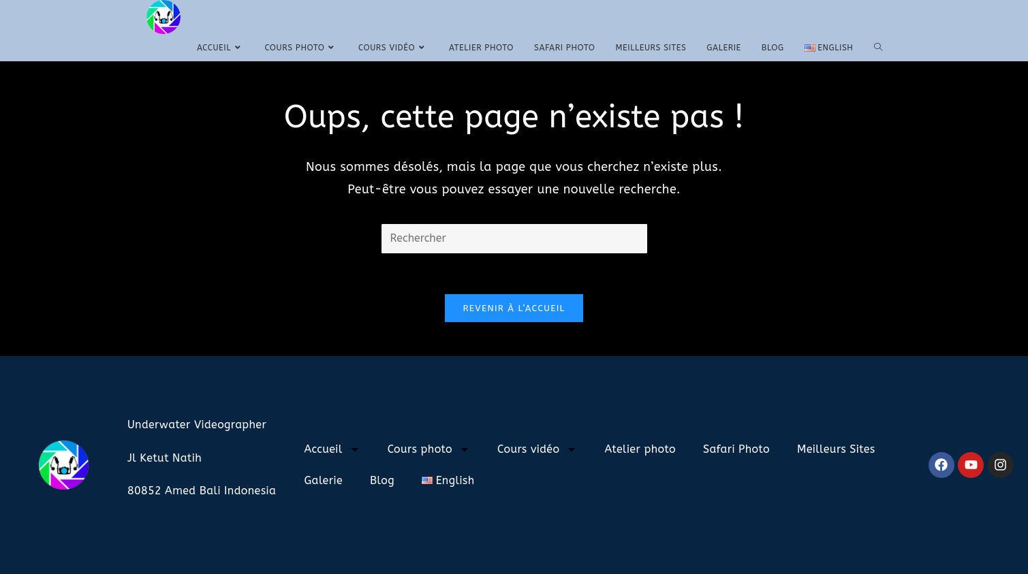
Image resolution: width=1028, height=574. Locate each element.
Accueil (332, 449)
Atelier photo (640, 449)
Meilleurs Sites (836, 449)
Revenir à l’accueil (514, 308)
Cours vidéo (537, 449)
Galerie (323, 480)
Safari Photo (736, 449)
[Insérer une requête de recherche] (514, 238)
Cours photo (429, 449)
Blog (382, 480)
